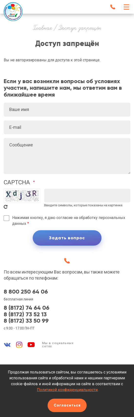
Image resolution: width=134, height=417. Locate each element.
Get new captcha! (6, 207)
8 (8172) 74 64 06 (26, 308)
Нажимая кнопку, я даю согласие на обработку (68, 220)
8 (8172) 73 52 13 (25, 314)
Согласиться (67, 405)
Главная (42, 28)
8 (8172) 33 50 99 (26, 321)
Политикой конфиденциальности (67, 389)
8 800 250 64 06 (26, 291)
